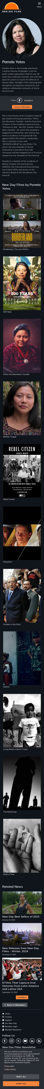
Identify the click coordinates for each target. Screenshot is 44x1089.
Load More (22, 997)
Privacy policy (9, 1066)
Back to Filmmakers (15, 1005)
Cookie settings (10, 1069)
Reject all (21, 1077)
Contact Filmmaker (22, 107)
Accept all (21, 1084)
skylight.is (28, 100)
